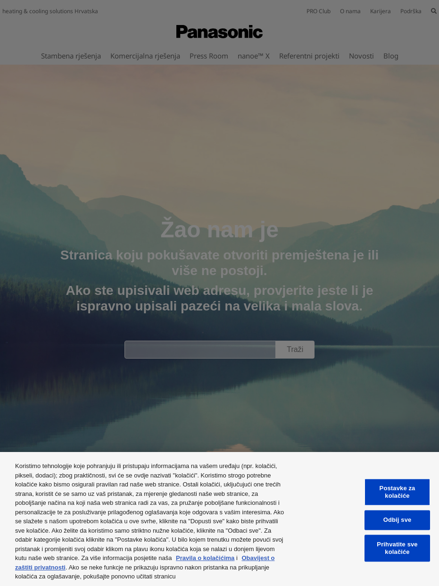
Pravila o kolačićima (205, 557)
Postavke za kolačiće (397, 492)
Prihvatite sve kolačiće (397, 548)
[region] (219, 519)
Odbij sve (397, 520)
